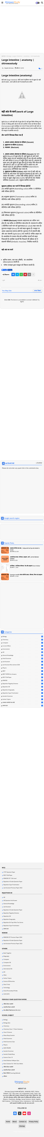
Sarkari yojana (23, 699)
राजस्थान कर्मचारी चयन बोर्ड (23, 702)
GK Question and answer (10, 900)
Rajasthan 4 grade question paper (13, 881)
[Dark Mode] (42, 3)
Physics (23, 668)
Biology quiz (7, 1023)
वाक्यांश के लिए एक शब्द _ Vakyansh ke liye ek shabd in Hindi (25, 549)
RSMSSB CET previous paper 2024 (13, 937)
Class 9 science (8, 1032)
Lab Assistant (23, 661)
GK (23, 652)
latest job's (7, 994)
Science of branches (9, 981)
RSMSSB (23, 680)
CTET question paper (9, 872)
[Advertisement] (22, 29)
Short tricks (7, 984)
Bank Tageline (7, 953)
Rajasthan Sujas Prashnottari (23, 693)
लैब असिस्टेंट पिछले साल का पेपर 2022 (12, 1010)
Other (5, 975)
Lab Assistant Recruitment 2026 (23, 665)
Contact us (22, 1121)
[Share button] (33, 274)
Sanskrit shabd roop (9, 1054)
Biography (6, 956)
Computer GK (7, 962)
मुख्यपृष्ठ (3, 56)
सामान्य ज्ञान (23, 705)
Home (8, 1121)
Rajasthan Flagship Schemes (23, 683)
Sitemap (22, 1126)
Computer (23, 643)
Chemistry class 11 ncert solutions (13, 1029)
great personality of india (11, 991)
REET (23, 671)
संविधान (5, 1076)
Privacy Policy (33, 1121)
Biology (9, 56)
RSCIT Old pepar (23, 677)
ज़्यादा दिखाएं (37, 290)
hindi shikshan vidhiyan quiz (11, 1060)
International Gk (8, 969)
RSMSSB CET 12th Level (10, 878)
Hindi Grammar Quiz (9, 1041)
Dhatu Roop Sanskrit (9, 1035)
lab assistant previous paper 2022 (13, 888)
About (15, 1121)
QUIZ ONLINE (7, 1048)
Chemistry (23, 639)
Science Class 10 (8, 1057)
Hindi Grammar (23, 658)
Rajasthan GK (23, 687)
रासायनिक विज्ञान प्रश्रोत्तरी (9, 1007)
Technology (7, 987)
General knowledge (23, 655)
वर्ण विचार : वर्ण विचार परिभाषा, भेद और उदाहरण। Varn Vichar (25, 566)
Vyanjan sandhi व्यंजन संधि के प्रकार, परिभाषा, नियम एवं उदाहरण (26, 574)
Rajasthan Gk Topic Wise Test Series (13, 922)
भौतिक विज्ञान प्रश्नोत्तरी (8, 1004)
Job (4, 972)
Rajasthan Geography (23, 690)
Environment (23, 649)
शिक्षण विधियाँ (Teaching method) (12, 1073)
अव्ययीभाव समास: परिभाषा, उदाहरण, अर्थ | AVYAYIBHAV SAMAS (24, 558)
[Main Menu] (2, 3)
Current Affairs (23, 646)
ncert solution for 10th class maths (13, 1063)
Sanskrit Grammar (23, 696)
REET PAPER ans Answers (23, 674)
